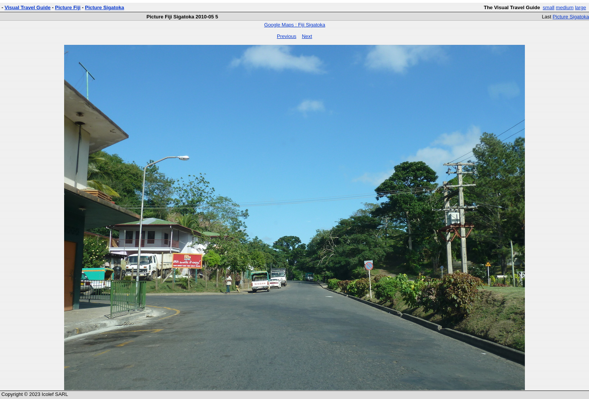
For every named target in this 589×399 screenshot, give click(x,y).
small (548, 7)
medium (565, 7)
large (580, 7)
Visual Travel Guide (28, 7)
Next (307, 36)
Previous (286, 36)
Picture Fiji (67, 7)
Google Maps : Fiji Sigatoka (294, 25)
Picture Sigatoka (104, 7)
